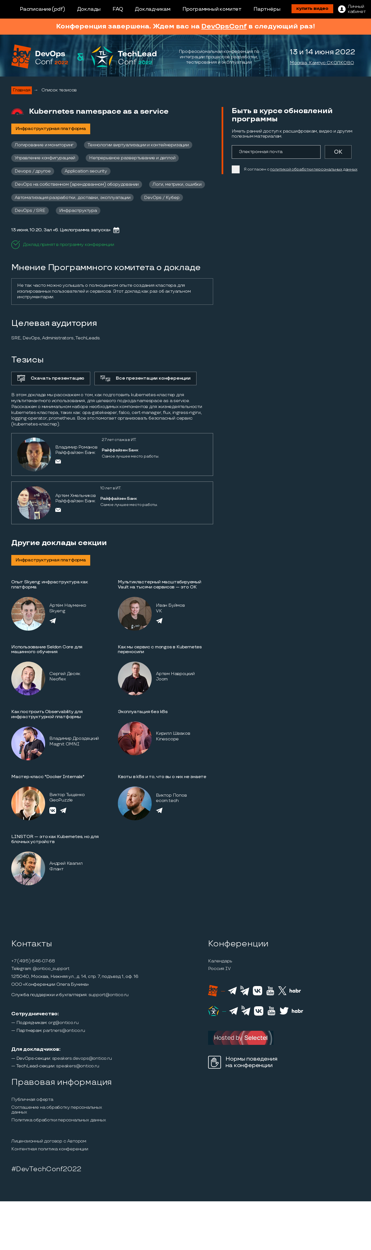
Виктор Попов (171, 795)
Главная (21, 90)
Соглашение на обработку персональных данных (56, 1110)
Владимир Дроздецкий (74, 738)
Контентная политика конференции (49, 1149)
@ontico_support (51, 968)
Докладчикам (153, 9)
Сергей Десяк (64, 673)
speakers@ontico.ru (77, 1066)
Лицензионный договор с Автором (48, 1141)
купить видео (312, 8)
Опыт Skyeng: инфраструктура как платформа (49, 584)
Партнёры (266, 9)
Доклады (89, 9)
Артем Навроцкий (175, 673)
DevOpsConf (224, 26)
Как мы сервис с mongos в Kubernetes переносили (160, 649)
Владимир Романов (76, 447)
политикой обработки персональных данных (313, 169)
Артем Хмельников (75, 495)
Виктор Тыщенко (67, 795)
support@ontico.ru (109, 995)
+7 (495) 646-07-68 (33, 961)
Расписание (35, 9)
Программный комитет (212, 9)
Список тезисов (59, 90)
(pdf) (58, 9)
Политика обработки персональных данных (58, 1120)
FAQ (117, 9)
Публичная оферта (32, 1099)
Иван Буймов (170, 605)
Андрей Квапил (65, 863)
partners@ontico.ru (64, 1030)
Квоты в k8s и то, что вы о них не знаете (162, 776)
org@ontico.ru (63, 1022)
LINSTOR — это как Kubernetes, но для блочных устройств (55, 839)
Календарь (220, 961)
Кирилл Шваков (173, 733)
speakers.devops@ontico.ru (82, 1058)
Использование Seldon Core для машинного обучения (46, 649)
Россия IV (219, 968)
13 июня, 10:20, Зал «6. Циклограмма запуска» (61, 230)
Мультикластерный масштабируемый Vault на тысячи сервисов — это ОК (159, 584)
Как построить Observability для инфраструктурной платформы (47, 714)
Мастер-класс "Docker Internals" (47, 776)
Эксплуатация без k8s (143, 711)
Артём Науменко (67, 605)
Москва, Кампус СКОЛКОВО (322, 63)
